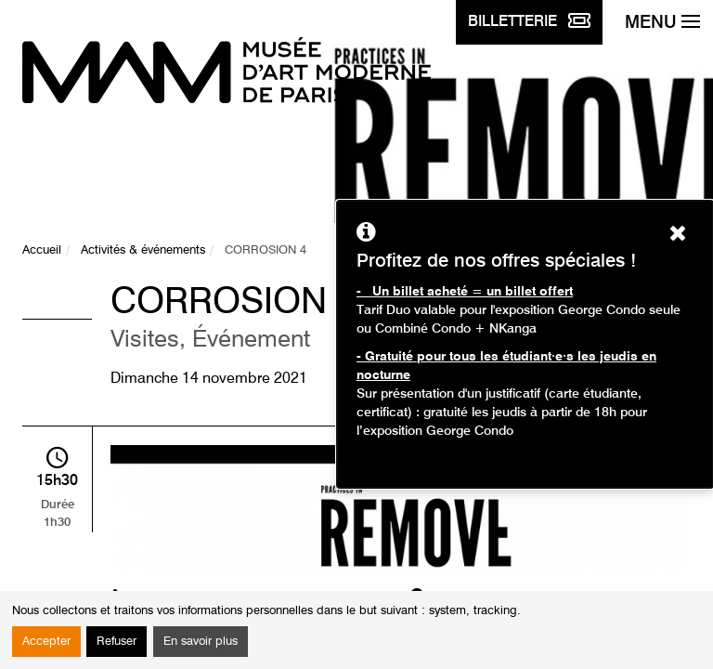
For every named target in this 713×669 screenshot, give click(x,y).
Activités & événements (143, 250)
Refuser (116, 642)
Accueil (41, 250)
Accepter (46, 642)
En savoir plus (200, 642)
